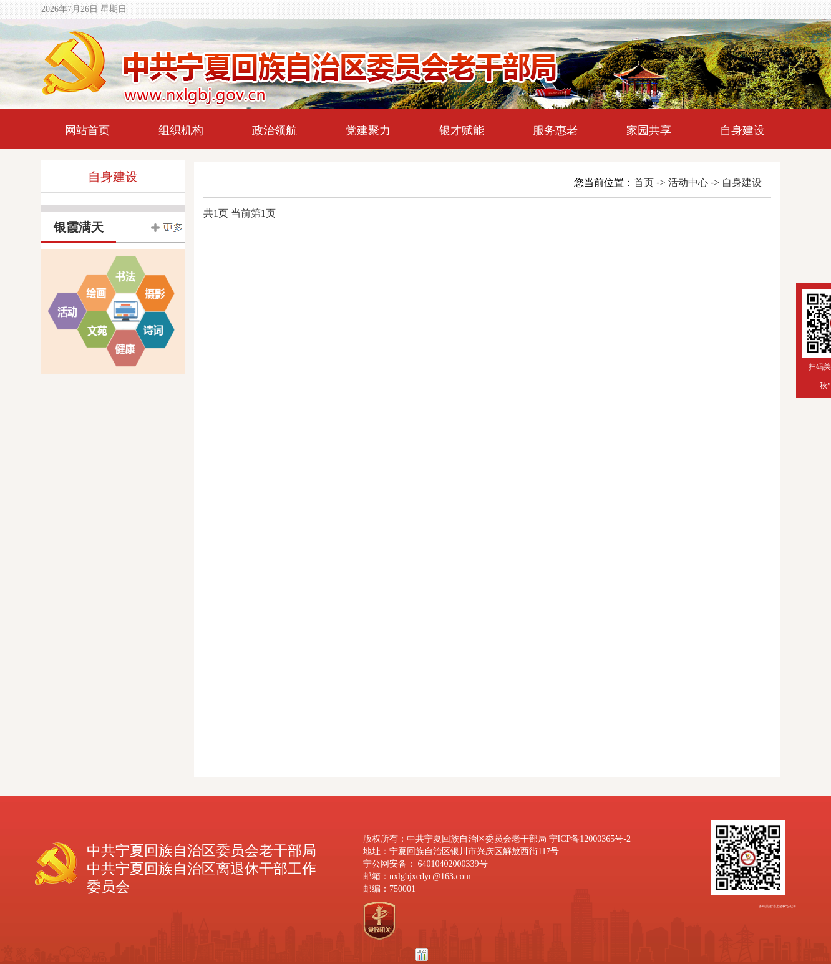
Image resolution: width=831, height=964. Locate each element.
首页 (644, 182)
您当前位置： (601, 182)
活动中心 (688, 182)
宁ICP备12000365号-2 (590, 839)
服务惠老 (555, 130)
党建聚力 (368, 130)
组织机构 (180, 130)
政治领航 (274, 130)
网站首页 (87, 130)
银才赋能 (461, 130)
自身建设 (742, 130)
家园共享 (648, 130)
